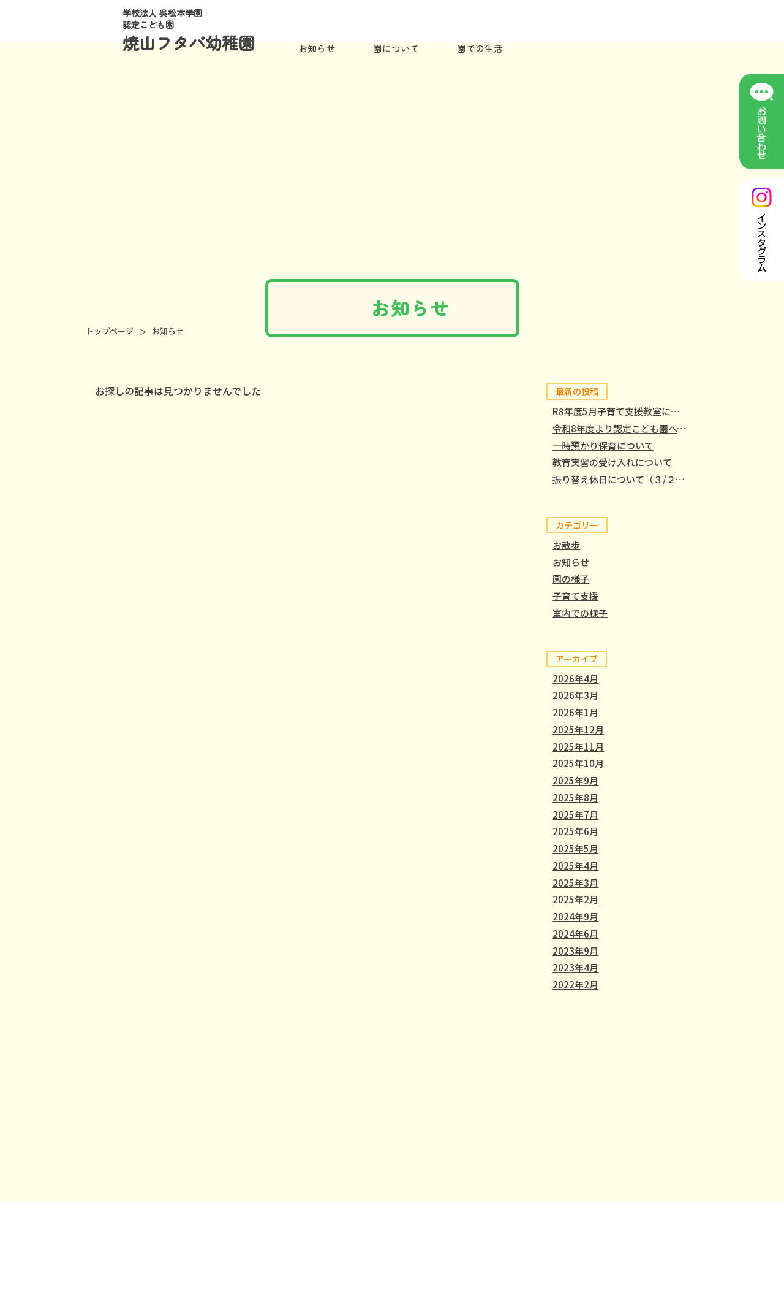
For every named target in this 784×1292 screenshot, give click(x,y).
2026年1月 (575, 712)
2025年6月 (575, 831)
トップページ (110, 331)
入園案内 (495, 1220)
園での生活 (427, 1220)
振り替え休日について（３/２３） (623, 479)
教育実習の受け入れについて (612, 462)
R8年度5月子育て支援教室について (625, 411)
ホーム (290, 1220)
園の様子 (570, 578)
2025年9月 (575, 780)
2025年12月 (578, 729)
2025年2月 (575, 899)
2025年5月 (575, 848)
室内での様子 (580, 612)
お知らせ (316, 48)
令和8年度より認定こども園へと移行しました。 (651, 428)
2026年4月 (575, 678)
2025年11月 (578, 746)
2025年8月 (575, 797)
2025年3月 (575, 882)
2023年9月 (575, 950)
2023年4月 (575, 967)
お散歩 (566, 544)
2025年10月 (578, 763)
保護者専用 (564, 1220)
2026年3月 (575, 695)
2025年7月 (575, 814)
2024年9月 (575, 916)
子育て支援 (575, 595)
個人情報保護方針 (650, 1220)
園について (354, 1220)
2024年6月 (575, 933)
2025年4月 (575, 865)
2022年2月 (575, 984)
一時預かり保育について (603, 445)
